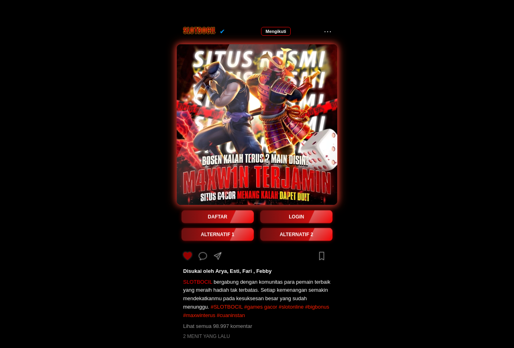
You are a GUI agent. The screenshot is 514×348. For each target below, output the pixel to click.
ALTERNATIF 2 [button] (296, 234)
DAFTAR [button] (217, 217)
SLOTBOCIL (197, 282)
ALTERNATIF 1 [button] (218, 234)
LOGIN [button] (296, 217)
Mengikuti (275, 31)
